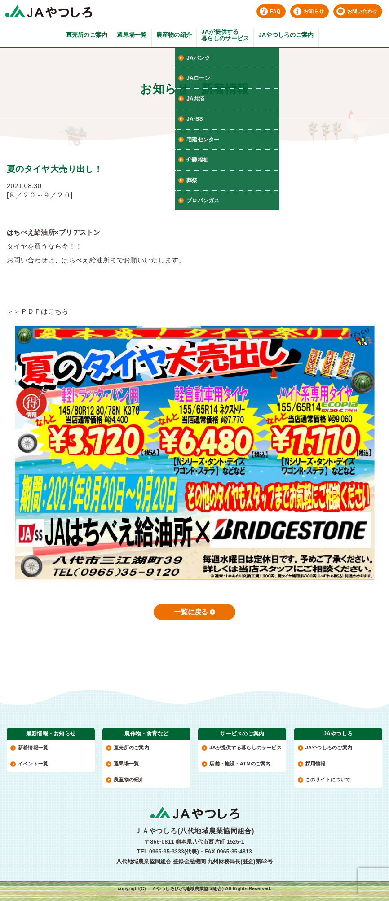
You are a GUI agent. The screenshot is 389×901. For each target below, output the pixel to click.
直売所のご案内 (87, 34)
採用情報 (315, 763)
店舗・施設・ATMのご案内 (239, 763)
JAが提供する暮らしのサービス (225, 35)
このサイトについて (328, 779)
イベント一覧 (33, 763)
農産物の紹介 (174, 34)
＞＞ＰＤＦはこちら (38, 311)
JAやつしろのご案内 (286, 34)
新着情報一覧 (33, 747)
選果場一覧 (131, 34)
